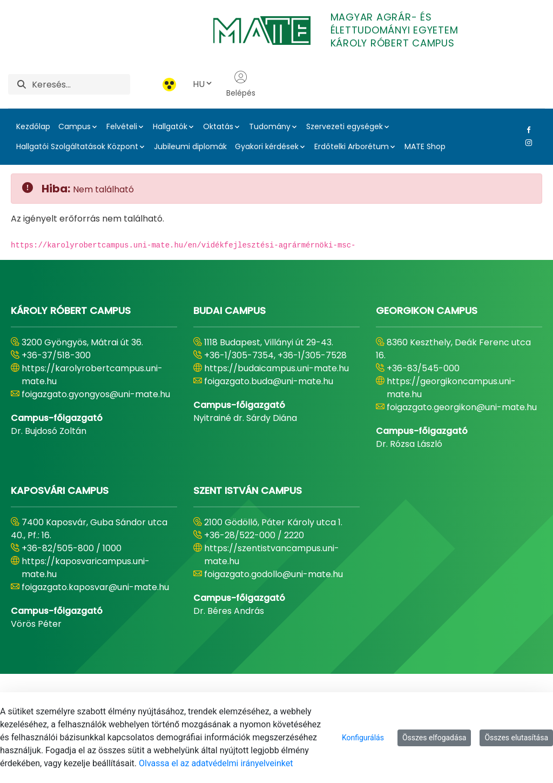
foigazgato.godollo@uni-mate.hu (273, 574)
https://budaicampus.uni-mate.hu (276, 368)
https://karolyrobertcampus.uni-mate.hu (92, 374)
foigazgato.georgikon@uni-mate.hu (462, 407)
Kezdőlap (33, 126)
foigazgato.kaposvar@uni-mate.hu (95, 587)
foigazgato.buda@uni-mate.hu (268, 381)
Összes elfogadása (434, 737)
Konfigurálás (363, 737)
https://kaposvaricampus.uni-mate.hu (86, 567)
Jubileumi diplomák (190, 146)
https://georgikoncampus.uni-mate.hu (451, 387)
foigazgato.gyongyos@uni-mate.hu (96, 394)
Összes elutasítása (516, 737)
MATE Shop (425, 146)
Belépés (240, 84)
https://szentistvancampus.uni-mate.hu (271, 554)
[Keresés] (81, 84)
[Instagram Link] (526, 142)
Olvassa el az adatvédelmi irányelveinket (216, 763)
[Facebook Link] (526, 129)
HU (203, 84)
